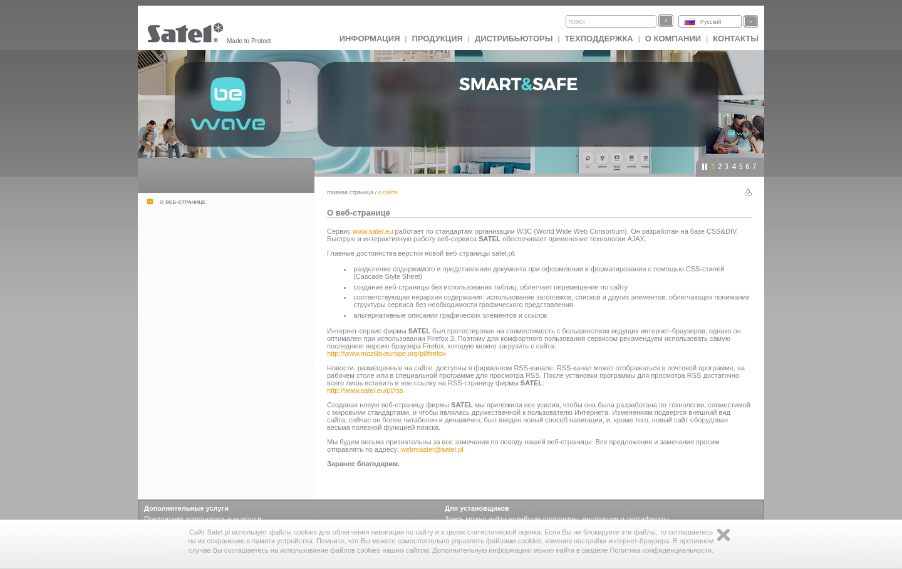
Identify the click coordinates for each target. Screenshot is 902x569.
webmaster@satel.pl (432, 449)
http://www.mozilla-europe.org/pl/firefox (386, 353)
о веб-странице (182, 201)
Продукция (437, 38)
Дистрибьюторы (514, 38)
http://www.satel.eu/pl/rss (365, 390)
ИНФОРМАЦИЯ (370, 38)
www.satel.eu (373, 231)
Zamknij (723, 535)
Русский (710, 22)
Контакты (736, 38)
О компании (673, 38)
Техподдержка (598, 38)
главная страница (350, 192)
